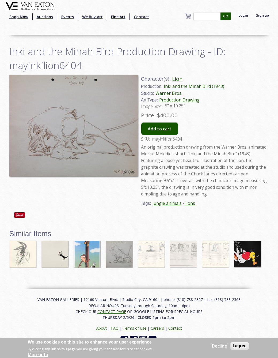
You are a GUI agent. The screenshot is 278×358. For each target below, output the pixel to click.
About (101, 328)
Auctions (45, 16)
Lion (177, 78)
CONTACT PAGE (111, 311)
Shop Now (18, 16)
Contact (141, 16)
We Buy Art (92, 16)
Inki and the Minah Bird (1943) (194, 86)
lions (190, 203)
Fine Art (118, 16)
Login (243, 15)
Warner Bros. (168, 93)
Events (67, 16)
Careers (157, 328)
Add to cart (160, 129)
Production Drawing (179, 100)
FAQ (115, 328)
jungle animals (167, 203)
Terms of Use (134, 328)
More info (38, 354)
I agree (240, 346)
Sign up (262, 15)
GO (225, 16)
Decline (219, 346)
